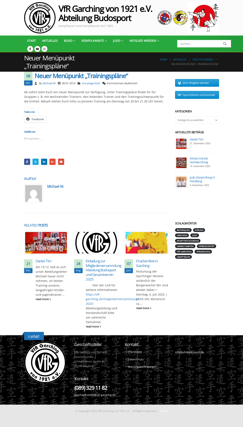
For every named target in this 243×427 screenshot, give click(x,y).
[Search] (225, 43)
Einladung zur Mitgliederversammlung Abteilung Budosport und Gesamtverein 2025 (103, 270)
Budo (68, 41)
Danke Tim (43, 261)
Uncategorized (91, 83)
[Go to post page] (46, 242)
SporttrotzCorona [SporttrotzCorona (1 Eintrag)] (188, 240)
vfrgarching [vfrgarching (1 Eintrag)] (203, 251)
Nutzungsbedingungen (142, 366)
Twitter (35, 162)
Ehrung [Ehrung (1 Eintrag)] (199, 230)
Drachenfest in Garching (146, 263)
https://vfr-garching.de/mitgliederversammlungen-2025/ (114, 299)
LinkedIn (44, 162)
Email (61, 162)
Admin (163, 411)
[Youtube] (37, 49)
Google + (52, 162)
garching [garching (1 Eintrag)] (182, 235)
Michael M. (49, 83)
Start (31, 41)
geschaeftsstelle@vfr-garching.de (94, 395)
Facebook (27, 162)
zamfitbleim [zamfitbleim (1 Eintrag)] (183, 256)
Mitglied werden (143, 41)
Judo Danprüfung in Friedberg (202, 179)
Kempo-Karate (93, 41)
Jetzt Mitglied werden (193, 83)
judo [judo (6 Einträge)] (194, 235)
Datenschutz (136, 359)
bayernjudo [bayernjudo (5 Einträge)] (183, 230)
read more (43, 299)
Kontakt (34, 336)
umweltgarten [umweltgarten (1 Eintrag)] (185, 246)
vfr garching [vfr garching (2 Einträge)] (184, 251)
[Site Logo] (203, 17)
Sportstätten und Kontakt (196, 95)
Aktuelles (50, 41)
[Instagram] (44, 49)
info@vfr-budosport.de (189, 352)
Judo (116, 41)
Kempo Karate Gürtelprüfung (199, 160)
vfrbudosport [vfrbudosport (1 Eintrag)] (206, 246)
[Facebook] (30, 49)
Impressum (135, 352)
